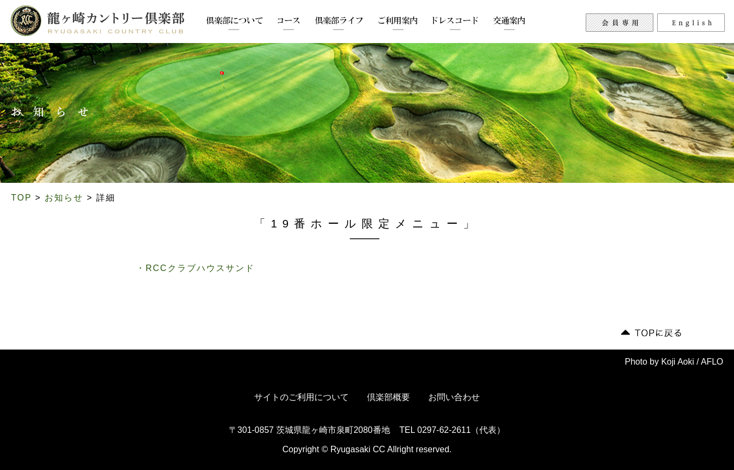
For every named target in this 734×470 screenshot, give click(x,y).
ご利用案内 (398, 23)
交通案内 (509, 23)
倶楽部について (234, 23)
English (691, 22)
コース (289, 23)
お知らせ (64, 197)
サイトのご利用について (301, 397)
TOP (21, 197)
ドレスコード (455, 23)
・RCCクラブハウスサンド (195, 268)
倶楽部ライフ (339, 23)
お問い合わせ (454, 397)
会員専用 (619, 22)
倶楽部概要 (388, 397)
